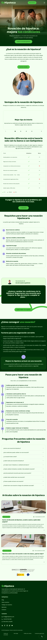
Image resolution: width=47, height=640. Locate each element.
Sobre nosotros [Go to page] (5, 602)
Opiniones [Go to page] (4, 607)
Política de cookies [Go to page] (27, 633)
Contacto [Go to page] (4, 610)
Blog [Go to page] (3, 600)
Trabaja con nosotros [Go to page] (7, 605)
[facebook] (4, 625)
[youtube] (12, 625)
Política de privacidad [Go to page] (6, 634)
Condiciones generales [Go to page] (39, 633)
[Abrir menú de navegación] (44, 2)
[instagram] (7, 625)
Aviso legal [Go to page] (16, 633)
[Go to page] (8, 2)
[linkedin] (2, 625)
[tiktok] (9, 625)
